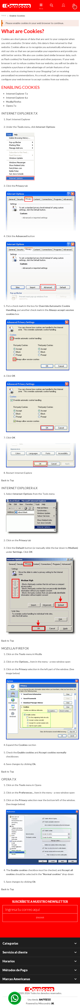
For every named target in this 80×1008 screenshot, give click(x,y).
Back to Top (7, 480)
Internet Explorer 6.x (17, 97)
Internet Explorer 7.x (17, 93)
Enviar (40, 917)
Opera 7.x (11, 105)
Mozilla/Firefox (13, 101)
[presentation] (28, 928)
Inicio (3, 15)
